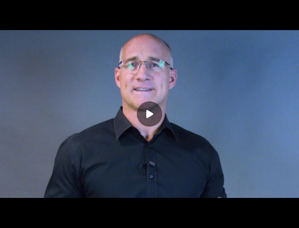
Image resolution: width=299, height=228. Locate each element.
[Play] (149, 114)
